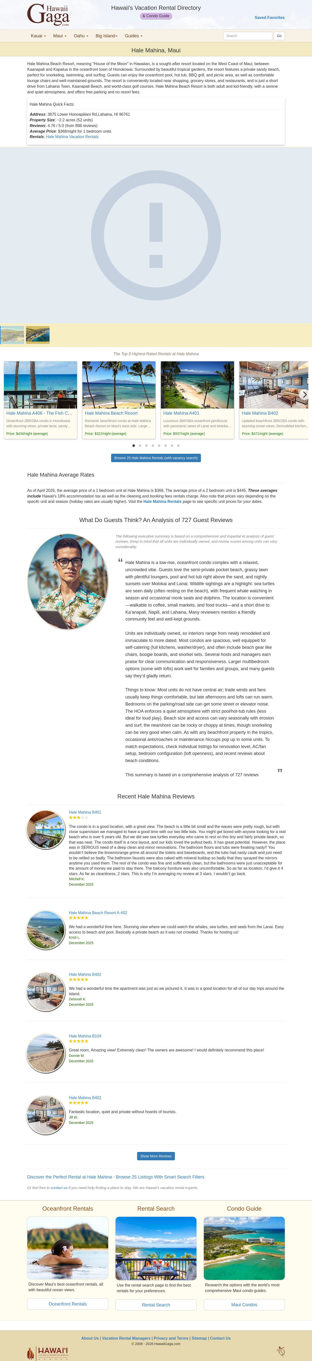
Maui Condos (244, 1304)
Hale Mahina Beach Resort (111, 413)
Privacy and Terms (171, 1338)
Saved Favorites (270, 17)
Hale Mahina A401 (181, 413)
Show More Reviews (156, 1156)
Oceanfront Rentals (68, 1304)
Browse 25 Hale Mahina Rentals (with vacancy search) (155, 458)
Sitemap (199, 1338)
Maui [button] (59, 35)
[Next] (304, 394)
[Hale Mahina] (156, 235)
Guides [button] (134, 35)
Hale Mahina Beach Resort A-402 (98, 913)
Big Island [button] (106, 35)
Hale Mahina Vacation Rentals (72, 137)
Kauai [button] (38, 35)
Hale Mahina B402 (260, 413)
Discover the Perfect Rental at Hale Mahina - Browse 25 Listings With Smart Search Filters (115, 1177)
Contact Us (220, 1338)
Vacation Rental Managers (126, 1338)
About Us (90, 1338)
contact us (59, 1188)
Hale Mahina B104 (85, 1036)
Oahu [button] (81, 35)
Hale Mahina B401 (85, 812)
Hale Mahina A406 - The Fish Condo (42, 413)
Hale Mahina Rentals (162, 501)
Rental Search (156, 1305)
